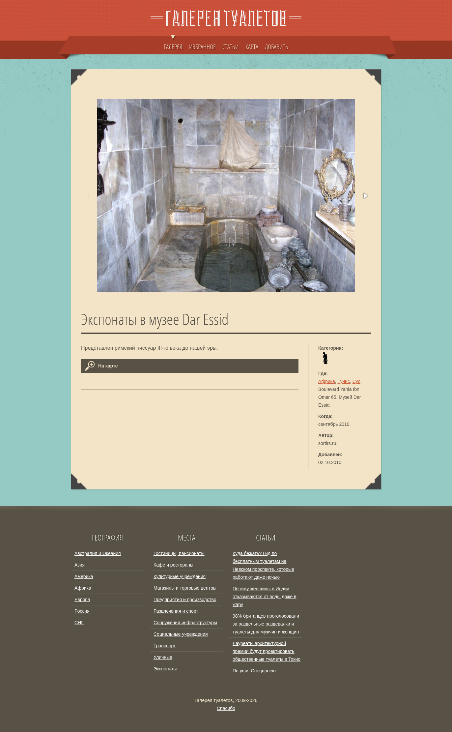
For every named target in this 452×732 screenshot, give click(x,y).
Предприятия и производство (185, 599)
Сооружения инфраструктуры (185, 622)
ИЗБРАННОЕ (202, 46)
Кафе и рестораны (173, 565)
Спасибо (226, 708)
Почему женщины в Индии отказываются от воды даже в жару (265, 596)
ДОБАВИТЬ (276, 46)
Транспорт (165, 645)
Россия (82, 611)
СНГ (79, 622)
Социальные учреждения (181, 634)
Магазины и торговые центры (185, 588)
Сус (356, 381)
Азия (79, 565)
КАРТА (251, 46)
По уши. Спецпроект (254, 670)
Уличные (163, 657)
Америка (83, 576)
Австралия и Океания (97, 553)
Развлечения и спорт (176, 611)
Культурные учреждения (180, 576)
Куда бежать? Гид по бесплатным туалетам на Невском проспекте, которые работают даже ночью (263, 565)
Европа (82, 599)
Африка (326, 381)
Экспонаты (165, 668)
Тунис (344, 381)
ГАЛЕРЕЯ (173, 43)
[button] (365, 195)
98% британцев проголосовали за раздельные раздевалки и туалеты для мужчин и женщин (266, 623)
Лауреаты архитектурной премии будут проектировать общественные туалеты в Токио (266, 651)
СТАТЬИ (230, 46)
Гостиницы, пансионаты (179, 553)
